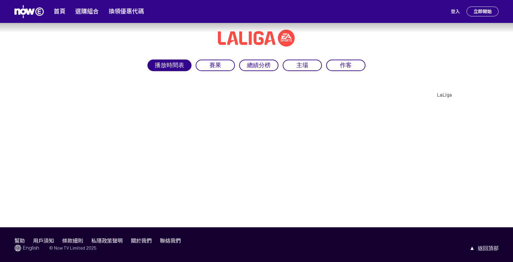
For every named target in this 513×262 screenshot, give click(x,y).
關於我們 (141, 240)
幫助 (19, 240)
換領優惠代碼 (126, 11)
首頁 (59, 11)
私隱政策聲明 (107, 240)
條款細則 (72, 240)
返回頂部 (488, 248)
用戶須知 (43, 240)
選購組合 (87, 11)
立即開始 (482, 11)
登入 (455, 11)
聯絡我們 (170, 240)
